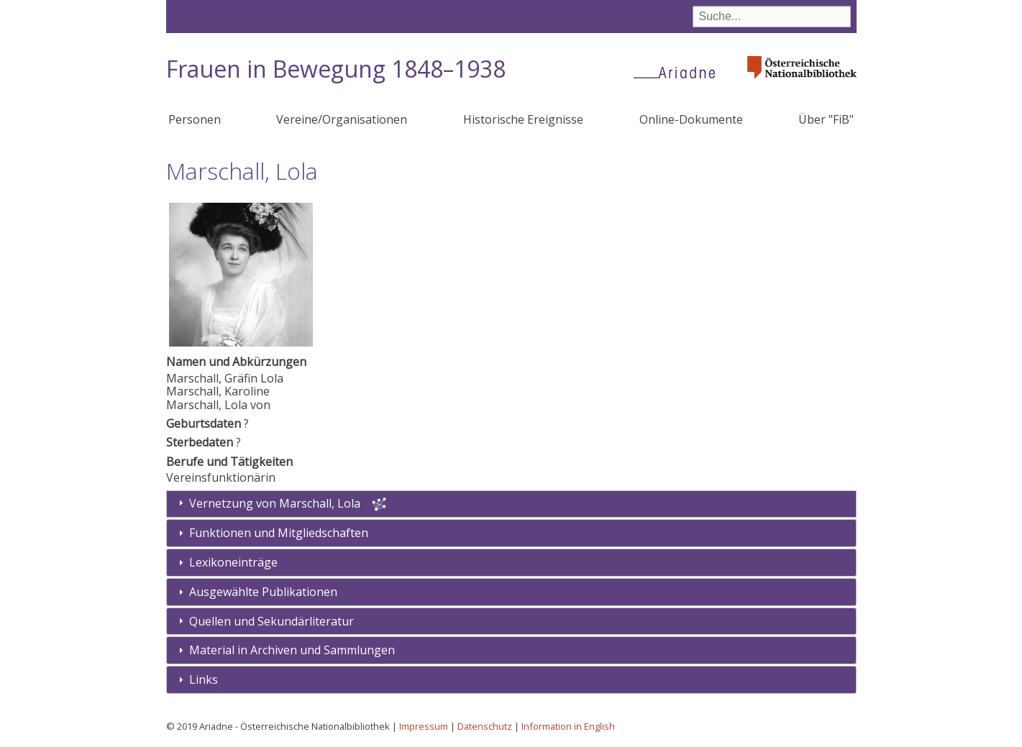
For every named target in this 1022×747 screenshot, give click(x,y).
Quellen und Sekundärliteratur (271, 621)
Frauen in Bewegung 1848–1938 (336, 68)
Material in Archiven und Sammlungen (292, 650)
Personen (194, 119)
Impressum (423, 726)
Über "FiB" (826, 119)
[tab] (511, 533)
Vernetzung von (276, 503)
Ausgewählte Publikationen (263, 592)
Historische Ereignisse (523, 119)
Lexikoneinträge (233, 562)
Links (203, 679)
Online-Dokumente (691, 119)
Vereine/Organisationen (341, 119)
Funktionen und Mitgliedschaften (278, 533)
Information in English (568, 726)
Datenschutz (484, 726)
